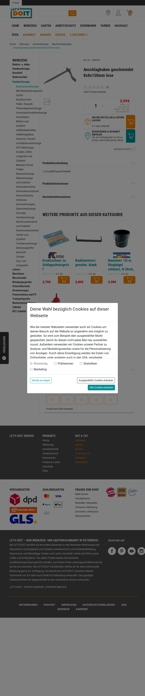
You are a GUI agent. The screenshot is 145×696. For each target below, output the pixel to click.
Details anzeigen (41, 380)
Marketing (40, 369)
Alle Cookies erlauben (101, 387)
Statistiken (90, 363)
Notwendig (41, 363)
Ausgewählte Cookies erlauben (96, 380)
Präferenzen (65, 363)
